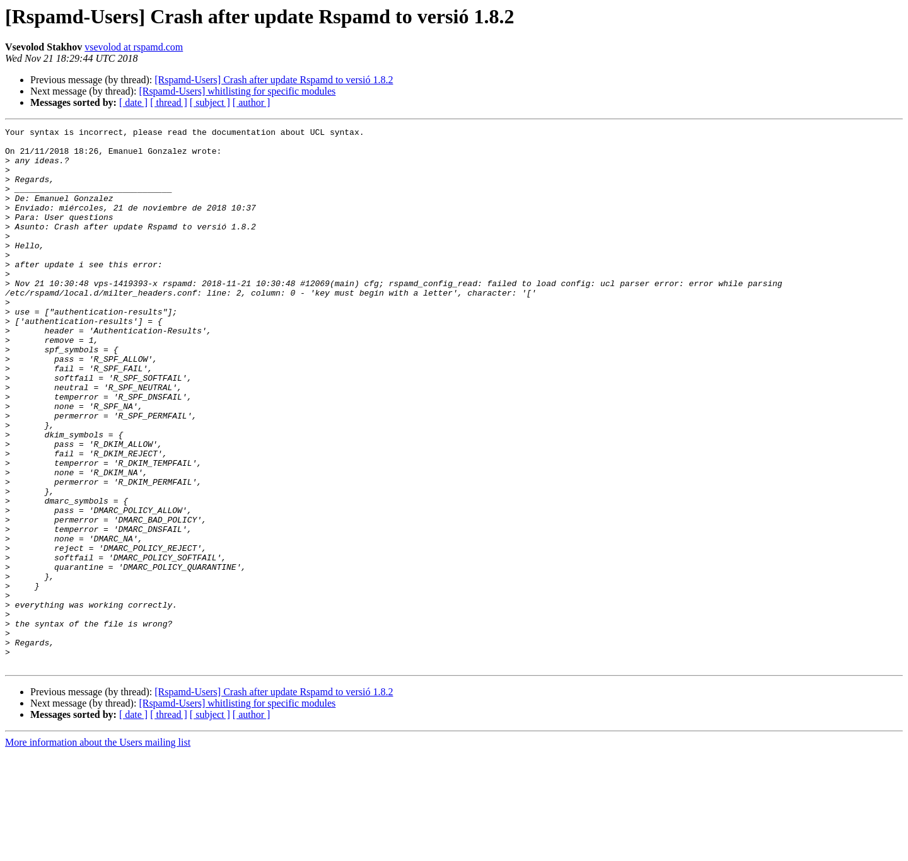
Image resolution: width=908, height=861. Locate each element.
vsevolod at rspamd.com (133, 47)
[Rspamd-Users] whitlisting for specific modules (237, 91)
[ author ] (252, 102)
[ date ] (133, 102)
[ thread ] (168, 102)
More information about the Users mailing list (97, 850)
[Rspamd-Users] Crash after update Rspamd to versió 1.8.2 (273, 79)
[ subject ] (210, 102)
